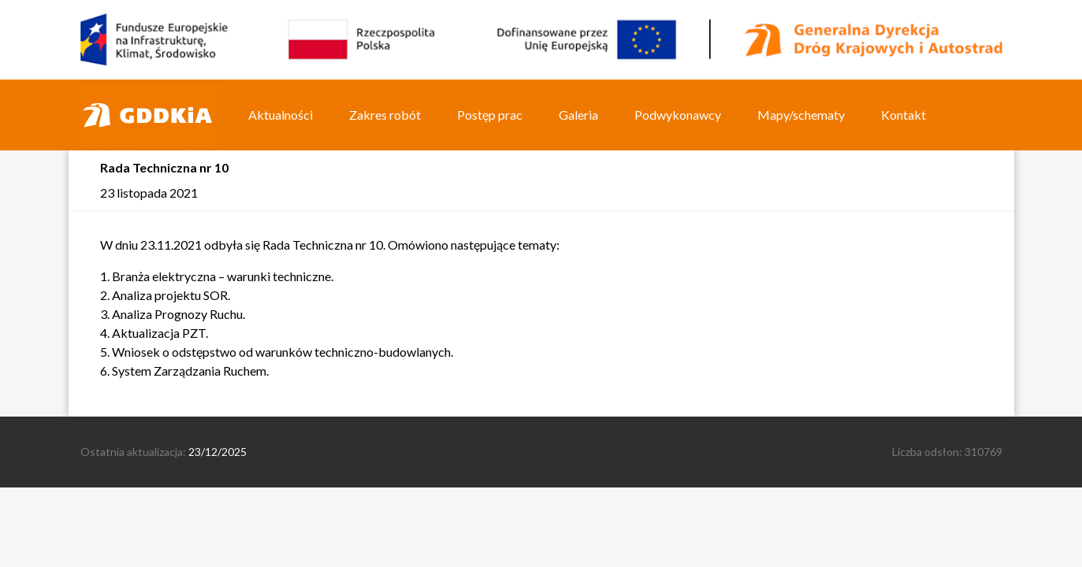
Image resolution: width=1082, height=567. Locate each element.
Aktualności (280, 114)
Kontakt (903, 114)
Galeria (578, 114)
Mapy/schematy (801, 114)
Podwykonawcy (677, 114)
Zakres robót (385, 114)
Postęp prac (489, 114)
